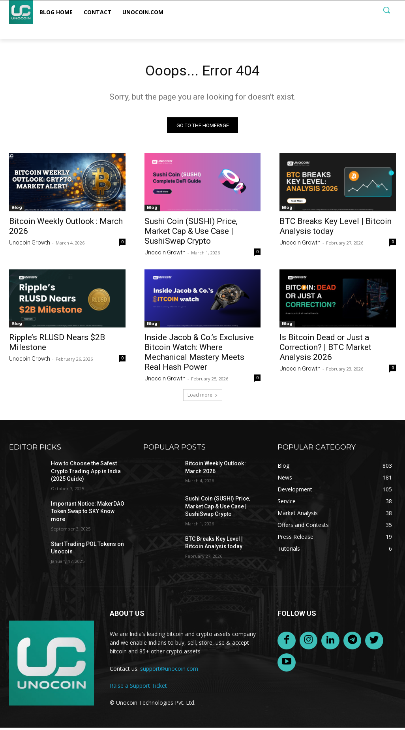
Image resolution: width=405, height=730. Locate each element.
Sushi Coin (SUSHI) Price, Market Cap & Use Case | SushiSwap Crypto (191, 233)
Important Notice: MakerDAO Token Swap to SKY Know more (87, 514)
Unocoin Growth (29, 244)
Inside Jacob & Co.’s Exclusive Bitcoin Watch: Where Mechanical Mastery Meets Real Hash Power (199, 354)
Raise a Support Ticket (138, 688)
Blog (16, 209)
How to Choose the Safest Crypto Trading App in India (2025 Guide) (86, 473)
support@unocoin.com (169, 670)
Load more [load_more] (203, 397)
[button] (386, 9)
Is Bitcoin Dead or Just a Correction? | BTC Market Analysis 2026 (325, 349)
